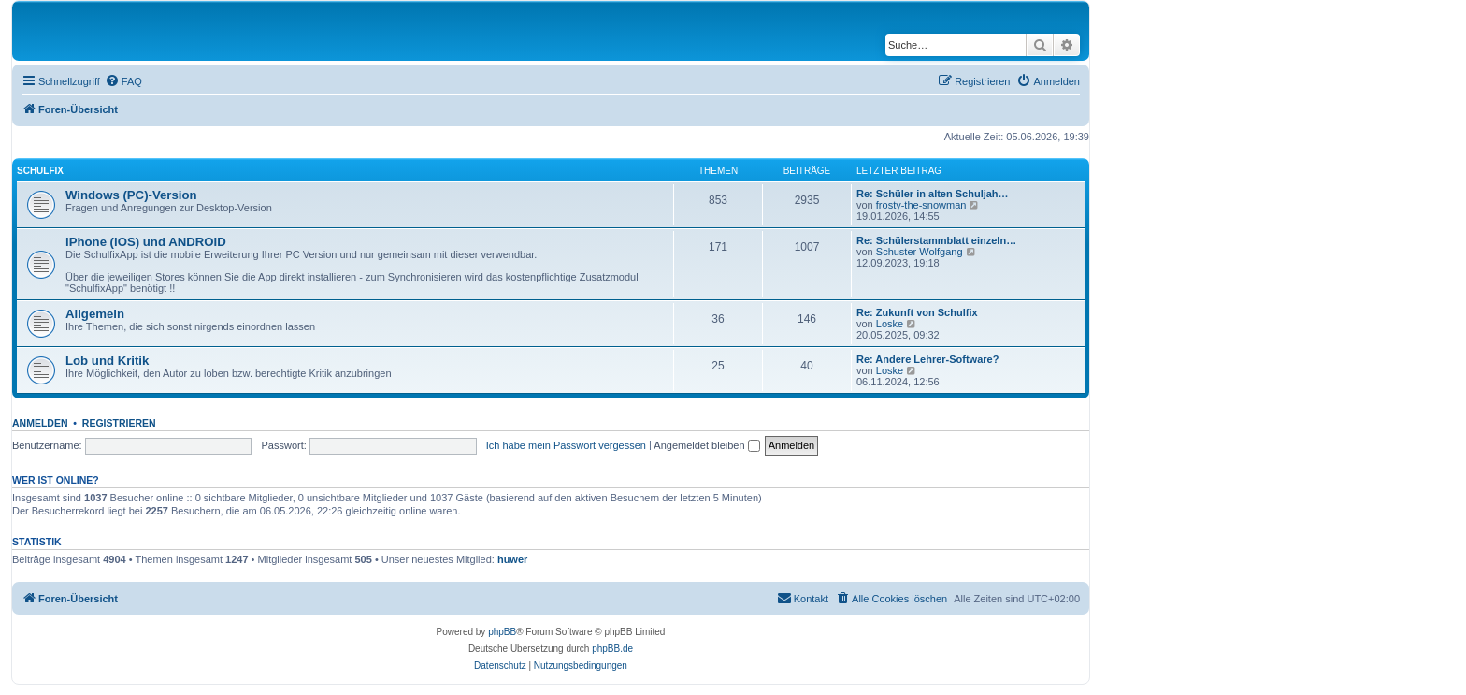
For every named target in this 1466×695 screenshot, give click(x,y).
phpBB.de (612, 649)
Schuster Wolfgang (919, 251)
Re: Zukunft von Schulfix (917, 312)
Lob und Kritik (107, 361)
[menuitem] (123, 81)
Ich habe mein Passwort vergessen (566, 445)
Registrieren (119, 422)
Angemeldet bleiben (706, 445)
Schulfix (40, 171)
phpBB (502, 632)
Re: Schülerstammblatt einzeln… (936, 240)
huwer (512, 559)
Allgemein (94, 314)
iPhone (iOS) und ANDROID (145, 242)
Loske (889, 323)
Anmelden (40, 422)
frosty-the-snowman (921, 204)
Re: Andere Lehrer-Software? (927, 359)
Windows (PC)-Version (131, 195)
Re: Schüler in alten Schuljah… (932, 193)
